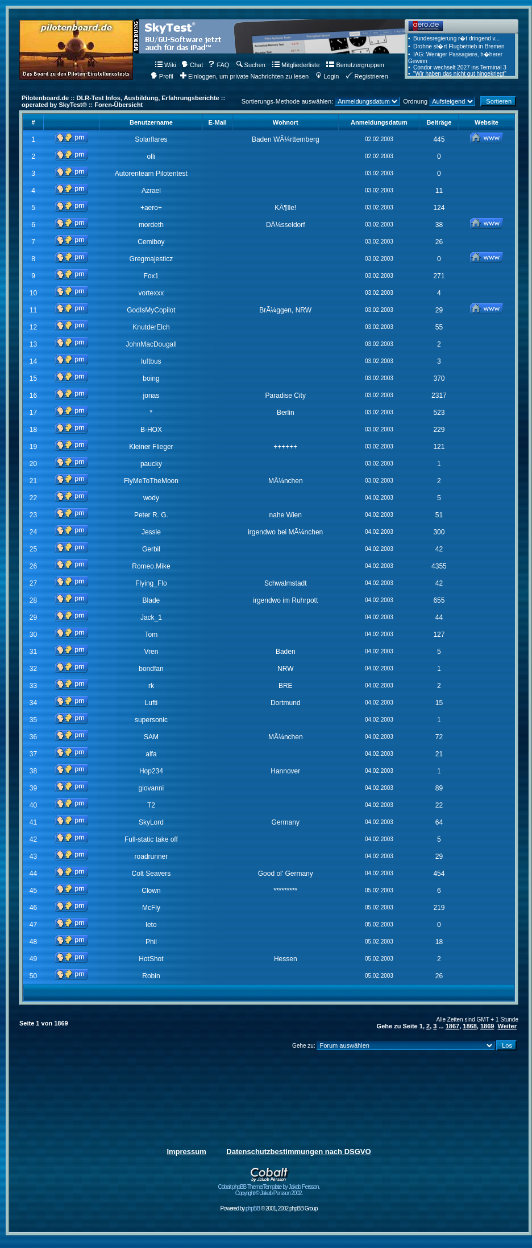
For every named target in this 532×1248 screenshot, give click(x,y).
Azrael (151, 191)
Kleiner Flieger (151, 447)
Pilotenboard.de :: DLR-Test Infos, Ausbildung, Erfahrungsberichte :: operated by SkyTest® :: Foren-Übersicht (123, 101)
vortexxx (151, 293)
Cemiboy (151, 242)
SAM (151, 737)
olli (151, 156)
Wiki (165, 64)
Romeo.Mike (151, 566)
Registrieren (367, 76)
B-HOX (151, 430)
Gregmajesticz (151, 259)
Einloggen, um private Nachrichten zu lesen (244, 76)
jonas (151, 395)
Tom (151, 635)
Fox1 (151, 276)
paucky (151, 464)
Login (327, 76)
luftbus (151, 361)
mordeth (151, 225)
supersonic (151, 720)
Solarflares (151, 139)
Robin (151, 976)
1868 (469, 1026)
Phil (151, 942)
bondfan (151, 669)
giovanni (151, 788)
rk (151, 686)
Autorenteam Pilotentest (151, 174)
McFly (151, 908)
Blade (151, 600)
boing (151, 378)
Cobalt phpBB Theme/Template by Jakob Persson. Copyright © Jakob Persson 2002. (269, 1187)
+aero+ (151, 208)
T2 (151, 805)
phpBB (253, 1208)
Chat (192, 64)
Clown (151, 891)
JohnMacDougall (151, 344)
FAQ (218, 64)
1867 (452, 1026)
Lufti (151, 703)
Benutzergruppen (355, 64)
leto (151, 925)
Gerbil (151, 549)
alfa (151, 754)
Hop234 (151, 771)
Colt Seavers (151, 874)
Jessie (151, 532)
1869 (487, 1026)
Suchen (250, 64)
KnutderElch (150, 327)
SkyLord (151, 822)
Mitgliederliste (295, 64)
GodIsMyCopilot (151, 310)
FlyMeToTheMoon (151, 481)
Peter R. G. (151, 515)
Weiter (507, 1026)
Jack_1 (151, 617)
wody (151, 498)
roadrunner (151, 856)
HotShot (151, 959)
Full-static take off (151, 839)
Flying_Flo (151, 583)
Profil (162, 76)
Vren (151, 652)
